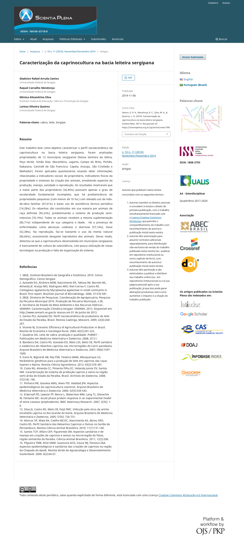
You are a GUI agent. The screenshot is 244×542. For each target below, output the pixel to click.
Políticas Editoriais (71, 39)
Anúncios (117, 39)
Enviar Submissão (192, 57)
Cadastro (213, 2)
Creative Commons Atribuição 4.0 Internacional (188, 495)
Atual (33, 39)
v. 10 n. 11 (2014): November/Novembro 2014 (70, 51)
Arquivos (48, 39)
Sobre (18, 39)
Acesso (226, 2)
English (188, 79)
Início (23, 51)
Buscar (221, 39)
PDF (129, 77)
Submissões (98, 39)
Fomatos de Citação (136, 134)
